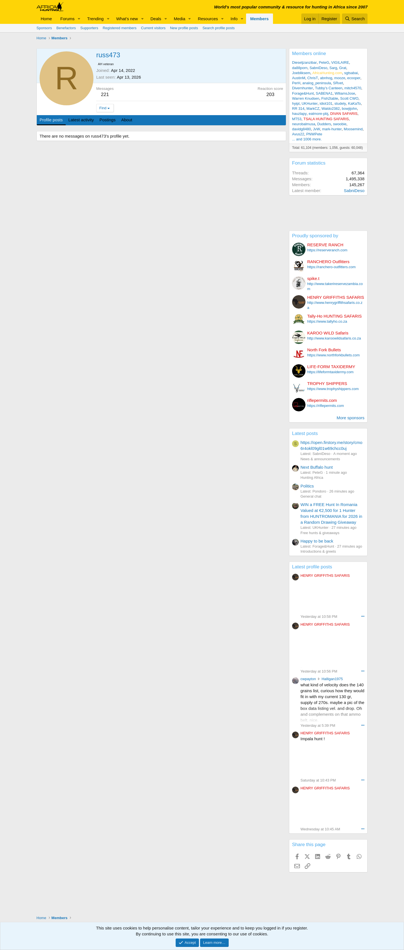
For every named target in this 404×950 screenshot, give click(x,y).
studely (340, 103)
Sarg (333, 68)
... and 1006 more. (307, 139)
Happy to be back (316, 541)
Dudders (324, 124)
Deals (155, 18)
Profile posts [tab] (51, 119)
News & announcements (320, 459)
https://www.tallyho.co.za (327, 321)
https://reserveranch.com (327, 250)
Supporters (89, 28)
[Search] (355, 18)
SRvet (338, 83)
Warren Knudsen (305, 98)
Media (179, 18)
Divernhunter (302, 88)
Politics (307, 486)
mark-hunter (332, 129)
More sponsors (350, 417)
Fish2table (329, 98)
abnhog (326, 78)
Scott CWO (349, 98)
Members (259, 18)
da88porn (299, 68)
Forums (67, 18)
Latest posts (305, 433)
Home (46, 18)
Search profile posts (219, 28)
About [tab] (126, 119)
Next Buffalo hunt (316, 467)
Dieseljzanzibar (304, 62)
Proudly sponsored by (315, 235)
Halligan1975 (332, 679)
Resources (208, 18)
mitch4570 (352, 88)
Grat (342, 68)
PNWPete (314, 134)
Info (234, 18)
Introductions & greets (318, 551)
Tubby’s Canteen (329, 88)
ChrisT (312, 78)
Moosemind (353, 129)
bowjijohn (349, 108)
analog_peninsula (316, 83)
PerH (296, 83)
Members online (309, 53)
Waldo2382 (331, 108)
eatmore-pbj (318, 113)
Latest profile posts (312, 566)
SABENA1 (324, 93)
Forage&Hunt (303, 93)
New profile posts (184, 28)
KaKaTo (354, 103)
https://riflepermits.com (325, 406)
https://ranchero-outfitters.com (331, 267)
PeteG (324, 62)
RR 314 (298, 108)
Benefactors (66, 28)
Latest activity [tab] (81, 119)
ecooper (354, 78)
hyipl (296, 103)
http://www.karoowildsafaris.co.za (334, 338)
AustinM (298, 78)
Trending (95, 18)
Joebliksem (301, 73)
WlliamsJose (345, 93)
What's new (127, 18)
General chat (310, 496)
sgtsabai (351, 73)
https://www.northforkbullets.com (333, 355)
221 (105, 94)
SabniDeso (318, 68)
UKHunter (310, 103)
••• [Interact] (362, 616)
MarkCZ (312, 108)
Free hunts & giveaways (319, 533)
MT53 (296, 119)
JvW (316, 129)
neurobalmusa (303, 124)
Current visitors (153, 28)
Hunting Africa (311, 477)
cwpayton (308, 679)
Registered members (120, 28)
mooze (339, 78)
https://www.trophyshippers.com (333, 389)
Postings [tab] (107, 119)
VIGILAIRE (340, 62)
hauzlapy (299, 113)
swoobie (339, 124)
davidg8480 (301, 129)
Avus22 (298, 134)
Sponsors (44, 28)
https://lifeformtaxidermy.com (330, 372)
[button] (79, 18)
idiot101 (326, 103)
